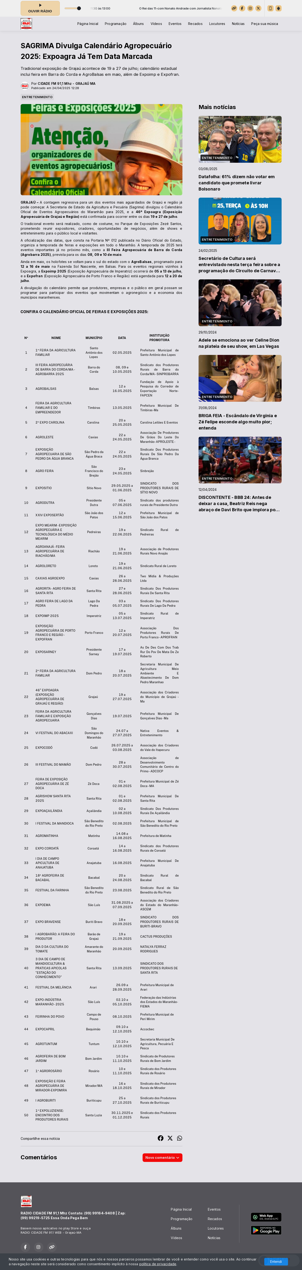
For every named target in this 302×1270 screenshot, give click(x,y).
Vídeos (156, 24)
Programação (115, 24)
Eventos (175, 24)
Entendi (276, 1262)
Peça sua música (264, 24)
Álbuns (138, 24)
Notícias (238, 24)
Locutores (217, 24)
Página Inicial (87, 24)
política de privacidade (158, 1264)
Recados (195, 24)
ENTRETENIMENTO (37, 97)
